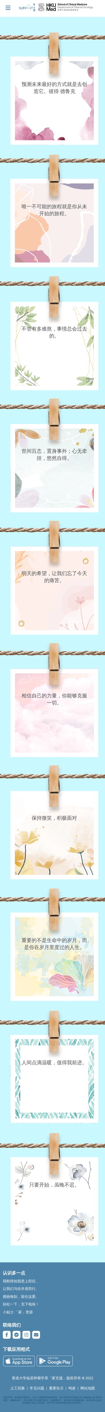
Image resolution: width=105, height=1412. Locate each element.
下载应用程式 (16, 1349)
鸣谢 (72, 1388)
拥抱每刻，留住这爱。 (21, 1296)
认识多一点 (14, 1273)
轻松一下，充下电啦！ (21, 1304)
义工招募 (17, 1388)
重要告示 (56, 1388)
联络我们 (12, 1325)
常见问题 (37, 1388)
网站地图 (87, 1388)
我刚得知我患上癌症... (20, 1281)
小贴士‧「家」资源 (18, 1312)
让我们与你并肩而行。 (21, 1288)
